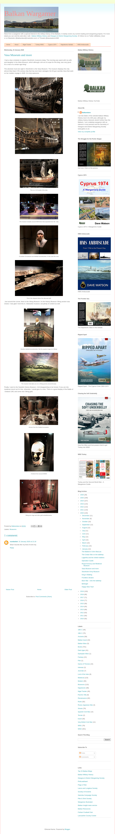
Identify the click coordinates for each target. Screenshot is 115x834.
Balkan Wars (82, 643)
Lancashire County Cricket (87, 816)
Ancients (81, 636)
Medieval (81, 678)
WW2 (80, 729)
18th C (80, 630)
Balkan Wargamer (30, 13)
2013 (82, 609)
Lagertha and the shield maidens (93, 557)
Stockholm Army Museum (90, 571)
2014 (82, 606)
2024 (82, 501)
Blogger (67, 829)
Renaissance (82, 698)
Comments (84, 757)
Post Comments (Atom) (44, 596)
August (84, 528)
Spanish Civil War (84, 712)
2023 (82, 504)
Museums (13, 529)
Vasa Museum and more (90, 568)
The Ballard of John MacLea (91, 551)
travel (80, 719)
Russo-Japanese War (85, 705)
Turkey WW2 (39, 44)
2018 (82, 594)
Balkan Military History (39, 36)
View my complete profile (86, 132)
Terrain (80, 715)
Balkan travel (82, 640)
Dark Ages (81, 650)
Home (8, 44)
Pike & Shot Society (85, 798)
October (85, 521)
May (84, 537)
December (86, 515)
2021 (82, 510)
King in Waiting (87, 575)
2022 (82, 507)
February (85, 546)
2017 (82, 597)
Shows (80, 708)
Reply (12, 548)
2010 (82, 618)
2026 (82, 495)
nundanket (14, 541)
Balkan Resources (84, 809)
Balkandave (86, 112)
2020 (82, 513)
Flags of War (82, 785)
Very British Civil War (85, 722)
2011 (82, 615)
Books (80, 647)
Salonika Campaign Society (87, 795)
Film (79, 660)
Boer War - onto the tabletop (91, 581)
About (16, 44)
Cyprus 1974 (52, 44)
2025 (82, 498)
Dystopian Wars (83, 654)
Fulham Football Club (85, 812)
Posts (82, 753)
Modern (80, 681)
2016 (82, 600)
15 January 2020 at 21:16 (27, 541)
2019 (82, 591)
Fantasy (80, 657)
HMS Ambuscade (83, 44)
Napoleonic (82, 688)
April (84, 540)
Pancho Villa (82, 695)
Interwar (80, 667)
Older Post (68, 589)
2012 (82, 613)
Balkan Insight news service (87, 805)
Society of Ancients (84, 792)
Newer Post (10, 589)
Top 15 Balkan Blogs (85, 771)
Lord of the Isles (83, 674)
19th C (80, 633)
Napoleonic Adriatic (67, 44)
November (86, 518)
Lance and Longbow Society (87, 788)
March (84, 543)
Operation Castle (87, 561)
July (83, 531)
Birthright (85, 584)
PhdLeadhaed (83, 781)
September (86, 525)
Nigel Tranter (27, 44)
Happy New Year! (88, 587)
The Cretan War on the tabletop (93, 554)
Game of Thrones (84, 664)
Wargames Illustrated (85, 802)
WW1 (80, 725)
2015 (82, 603)
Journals (81, 671)
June (84, 534)
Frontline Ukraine (88, 578)
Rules (80, 702)
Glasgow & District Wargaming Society (64, 36)
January (85, 549)
